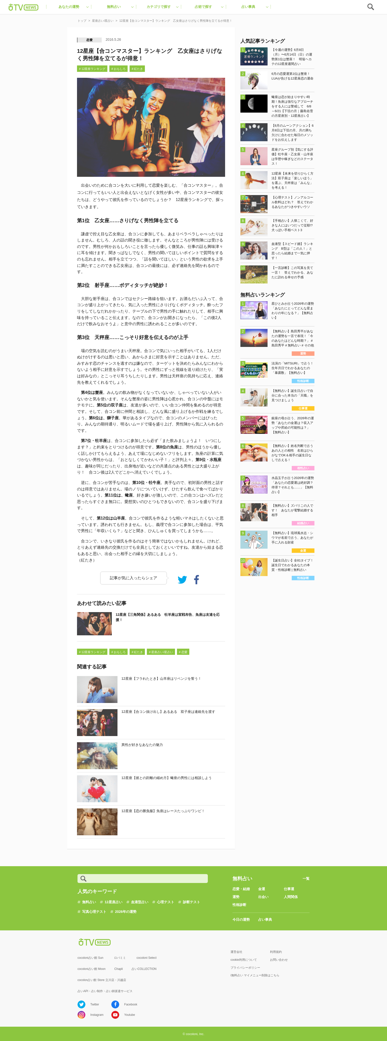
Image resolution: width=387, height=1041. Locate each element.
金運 (261, 889)
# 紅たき (137, 69)
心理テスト (165, 902)
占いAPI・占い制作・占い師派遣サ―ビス (105, 991)
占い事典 (265, 919)
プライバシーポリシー (245, 967)
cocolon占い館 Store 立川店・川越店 (101, 980)
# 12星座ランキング (92, 69)
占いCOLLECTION (144, 969)
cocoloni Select (146, 958)
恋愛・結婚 (241, 889)
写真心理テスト (94, 912)
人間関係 (291, 897)
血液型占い (139, 902)
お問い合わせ (279, 959)
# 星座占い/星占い (161, 652)
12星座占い (113, 902)
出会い (263, 897)
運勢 (235, 897)
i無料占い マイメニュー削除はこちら (255, 975)
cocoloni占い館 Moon (91, 969)
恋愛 (89, 40)
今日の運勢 (241, 919)
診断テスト (191, 902)
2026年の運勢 (125, 912)
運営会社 (236, 952)
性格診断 (239, 905)
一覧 (306, 879)
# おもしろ (118, 69)
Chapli (118, 969)
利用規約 (276, 952)
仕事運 (289, 889)
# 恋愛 (183, 652)
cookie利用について (244, 959)
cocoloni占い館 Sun (90, 958)
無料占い (89, 902)
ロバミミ (120, 958)
